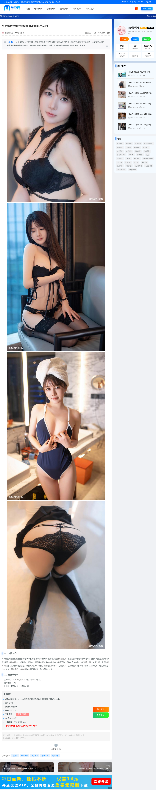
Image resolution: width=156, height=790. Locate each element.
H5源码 (128, 147)
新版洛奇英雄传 (148, 158)
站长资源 (77, 9)
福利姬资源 (61, 659)
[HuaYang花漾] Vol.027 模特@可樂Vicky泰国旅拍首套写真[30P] (140, 82)
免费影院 (120, 147)
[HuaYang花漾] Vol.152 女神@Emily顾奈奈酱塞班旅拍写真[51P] (140, 125)
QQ (135, 39)
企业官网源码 (148, 144)
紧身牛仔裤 (138, 166)
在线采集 (147, 151)
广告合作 (125, 2)
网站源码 (38, 9)
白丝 (3, 669)
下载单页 (137, 151)
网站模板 (138, 144)
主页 (124, 39)
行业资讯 (129, 144)
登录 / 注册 (147, 9)
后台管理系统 (121, 155)
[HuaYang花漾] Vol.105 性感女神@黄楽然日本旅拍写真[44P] (140, 114)
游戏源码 (51, 9)
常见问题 (133, 2)
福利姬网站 (13, 662)
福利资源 (11, 16)
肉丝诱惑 (120, 151)
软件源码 (64, 9)
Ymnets (131, 155)
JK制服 (23, 669)
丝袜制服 (128, 162)
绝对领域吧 (9, 33)
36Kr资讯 (120, 144)
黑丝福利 (55, 756)
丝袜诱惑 (24, 756)
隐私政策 (141, 2)
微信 (146, 39)
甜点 (147, 155)
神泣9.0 (119, 162)
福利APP (145, 147)
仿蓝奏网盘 (148, 166)
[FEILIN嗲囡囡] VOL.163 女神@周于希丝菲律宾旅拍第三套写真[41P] (140, 72)
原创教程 (139, 155)
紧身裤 (15, 756)
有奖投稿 (152, 16)
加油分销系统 (121, 169)
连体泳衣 (45, 756)
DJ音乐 (128, 158)
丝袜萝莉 (35, 756)
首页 (28, 9)
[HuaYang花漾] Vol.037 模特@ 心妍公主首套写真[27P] (140, 93)
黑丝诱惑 (14, 669)
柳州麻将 (120, 166)
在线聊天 (120, 158)
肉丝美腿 (129, 151)
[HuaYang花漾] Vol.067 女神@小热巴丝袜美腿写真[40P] (140, 104)
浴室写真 (129, 166)
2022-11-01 (90, 33)
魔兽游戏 (144, 162)
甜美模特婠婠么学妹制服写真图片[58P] (25, 25)
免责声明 (148, 2)
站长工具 (90, 9)
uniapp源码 (132, 169)
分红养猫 (136, 158)
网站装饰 (137, 147)
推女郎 (136, 162)
